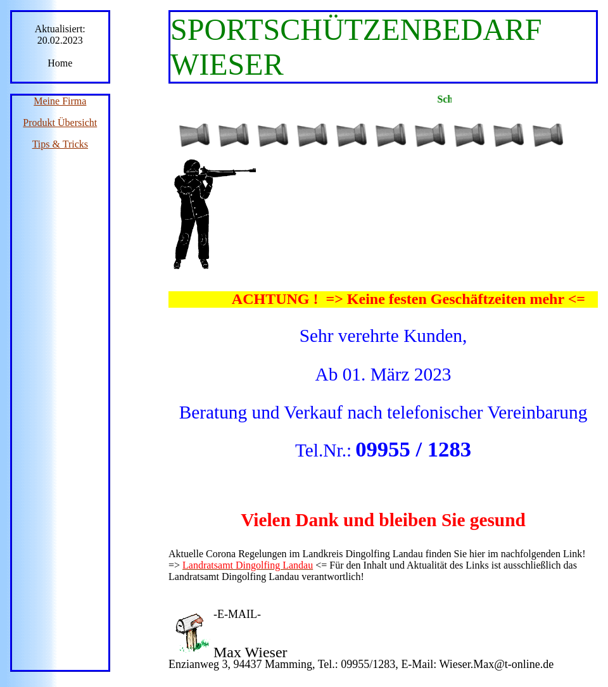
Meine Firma (60, 101)
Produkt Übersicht (60, 122)
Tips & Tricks (60, 144)
